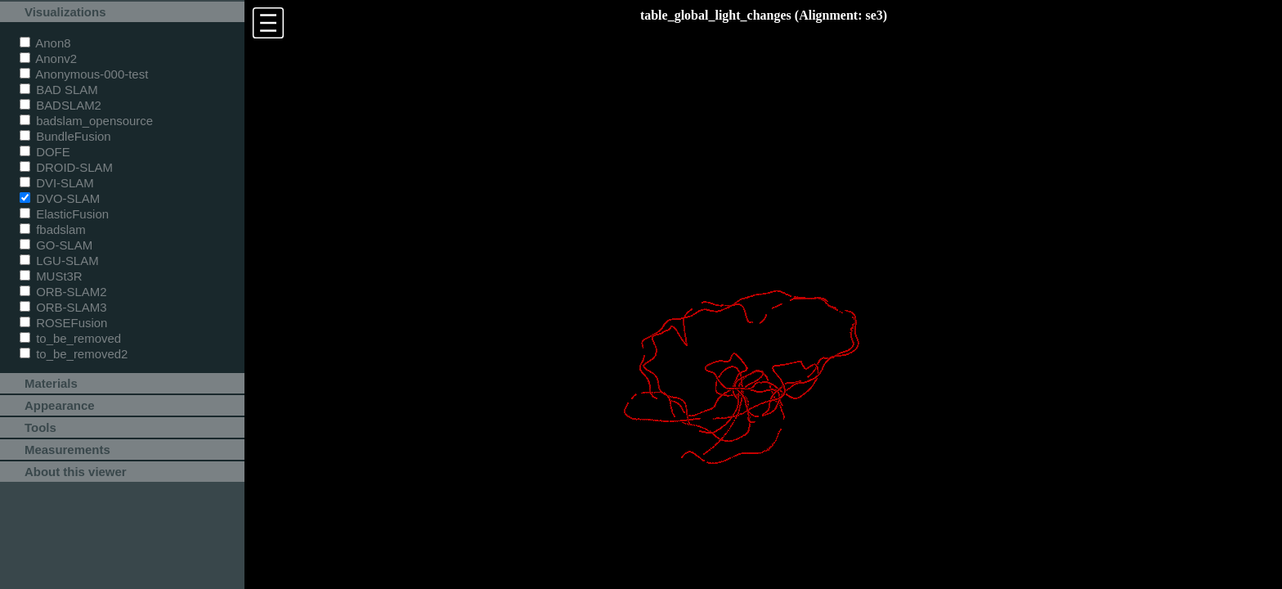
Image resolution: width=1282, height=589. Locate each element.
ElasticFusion (64, 214)
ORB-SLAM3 (63, 307)
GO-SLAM (56, 245)
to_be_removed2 (74, 354)
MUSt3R (51, 276)
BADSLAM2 (60, 105)
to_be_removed (70, 338)
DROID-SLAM (66, 167)
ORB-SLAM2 (63, 292)
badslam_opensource (86, 121)
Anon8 (45, 43)
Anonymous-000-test (84, 74)
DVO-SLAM (60, 198)
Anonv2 (48, 58)
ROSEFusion (63, 323)
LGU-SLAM (59, 261)
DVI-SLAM (57, 183)
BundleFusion (65, 136)
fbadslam (53, 229)
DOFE (45, 152)
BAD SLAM (59, 90)
